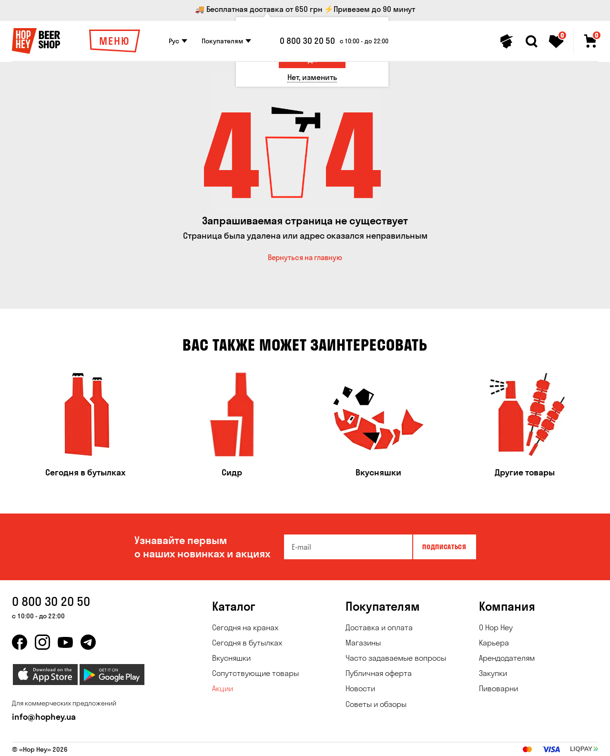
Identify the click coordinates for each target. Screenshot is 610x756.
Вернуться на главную (305, 257)
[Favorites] (556, 41)
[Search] (531, 41)
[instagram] (42, 642)
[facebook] (19, 642)
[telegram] (88, 642)
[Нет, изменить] (312, 77)
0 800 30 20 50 (307, 41)
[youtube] (65, 642)
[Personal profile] (506, 41)
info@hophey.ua (44, 716)
